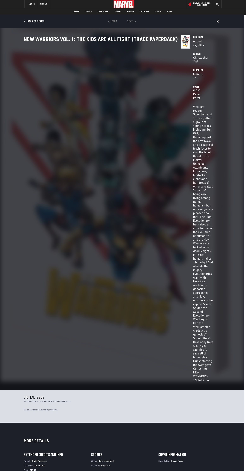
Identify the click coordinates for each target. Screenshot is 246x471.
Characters (104, 11)
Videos (158, 11)
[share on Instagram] (201, 436)
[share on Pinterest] (201, 443)
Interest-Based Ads (177, 463)
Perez (33, 323)
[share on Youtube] (183, 443)
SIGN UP (43, 4)
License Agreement (157, 463)
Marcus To (153, 74)
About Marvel (57, 429)
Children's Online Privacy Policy (133, 463)
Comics (88, 11)
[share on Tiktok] (183, 450)
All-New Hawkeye (82, 399)
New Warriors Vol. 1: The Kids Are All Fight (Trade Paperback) (41, 317)
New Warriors (31, 399)
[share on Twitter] (192, 436)
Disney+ (84, 433)
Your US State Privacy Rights (84, 463)
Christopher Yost (93, 74)
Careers (54, 438)
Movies (130, 11)
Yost (25, 323)
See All (215, 250)
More (169, 11)
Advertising (86, 429)
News (76, 11)
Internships (56, 442)
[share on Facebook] (184, 436)
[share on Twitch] (209, 443)
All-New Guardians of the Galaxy (190, 399)
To (29, 323)
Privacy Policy (63, 463)
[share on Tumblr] (209, 436)
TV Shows (144, 11)
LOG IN (32, 4)
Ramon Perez (91, 87)
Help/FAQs (55, 433)
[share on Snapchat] (192, 443)
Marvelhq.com (88, 438)
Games (118, 11)
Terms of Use (48, 463)
